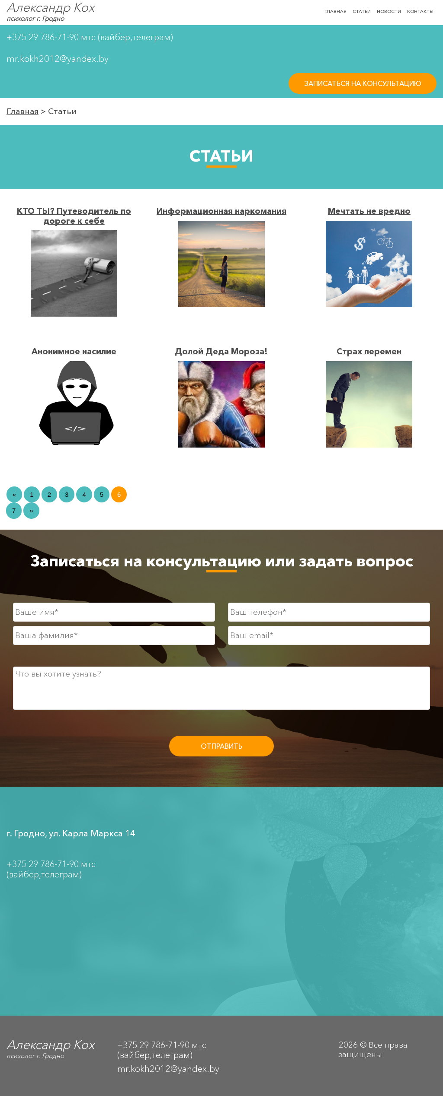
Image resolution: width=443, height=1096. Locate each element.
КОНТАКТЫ (420, 11)
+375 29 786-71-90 (42, 37)
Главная (22, 111)
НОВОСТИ (389, 11)
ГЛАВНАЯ (335, 11)
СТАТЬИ (362, 11)
